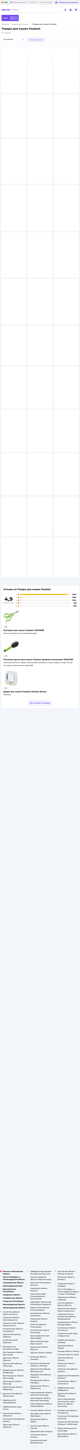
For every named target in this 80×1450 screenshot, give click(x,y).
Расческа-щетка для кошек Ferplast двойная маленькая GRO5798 (38, 746)
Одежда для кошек (40, 1211)
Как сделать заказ (40, 1097)
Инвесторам (40, 1141)
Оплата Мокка (40, 1178)
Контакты (40, 1161)
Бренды (40, 1188)
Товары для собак (40, 1215)
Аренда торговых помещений (40, 1151)
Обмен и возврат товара (40, 1104)
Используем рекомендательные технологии (40, 1255)
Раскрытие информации (40, 1138)
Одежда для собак (40, 1221)
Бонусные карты (40, 1168)
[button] (13, 39)
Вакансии (40, 1158)
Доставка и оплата (40, 1101)
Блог (40, 1195)
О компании (40, 1134)
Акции (40, 1181)
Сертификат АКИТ (40, 1117)
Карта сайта (40, 1127)
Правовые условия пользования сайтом (40, 1253)
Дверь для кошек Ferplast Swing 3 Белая (24, 779)
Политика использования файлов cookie (40, 1114)
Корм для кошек (40, 1208)
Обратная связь (40, 1124)
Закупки (40, 1148)
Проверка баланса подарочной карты (40, 1174)
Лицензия (40, 1094)
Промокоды (40, 1184)
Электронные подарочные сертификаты (40, 1171)
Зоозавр (5, 24)
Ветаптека (40, 1225)
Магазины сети (40, 1198)
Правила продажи (40, 1107)
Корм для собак (40, 1218)
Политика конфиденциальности (40, 1111)
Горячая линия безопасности (40, 1154)
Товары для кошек (19, 24)
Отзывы (40, 1191)
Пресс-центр (40, 1144)
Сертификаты (40, 1121)
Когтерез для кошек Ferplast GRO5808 (23, 717)
